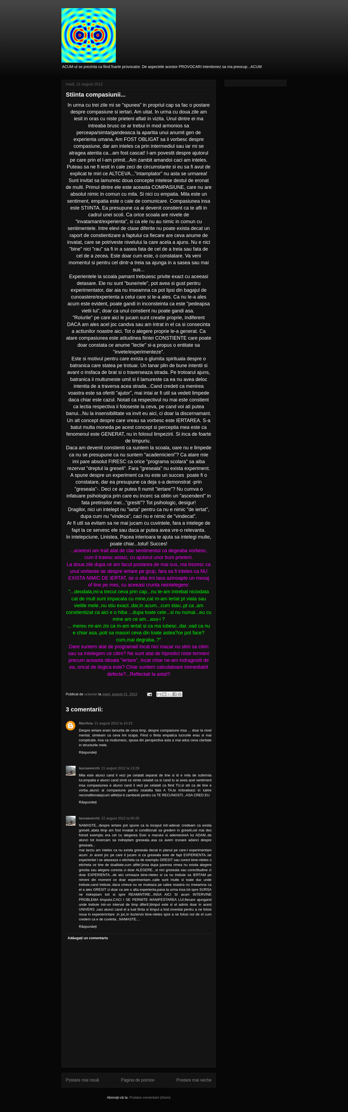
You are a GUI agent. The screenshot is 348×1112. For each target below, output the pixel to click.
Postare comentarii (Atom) (149, 1097)
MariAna (86, 723)
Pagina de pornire (137, 1080)
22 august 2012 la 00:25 (120, 818)
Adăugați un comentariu (88, 938)
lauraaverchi (89, 768)
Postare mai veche (194, 1080)
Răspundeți (88, 752)
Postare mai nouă (82, 1080)
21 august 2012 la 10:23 (113, 723)
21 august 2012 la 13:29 (120, 768)
